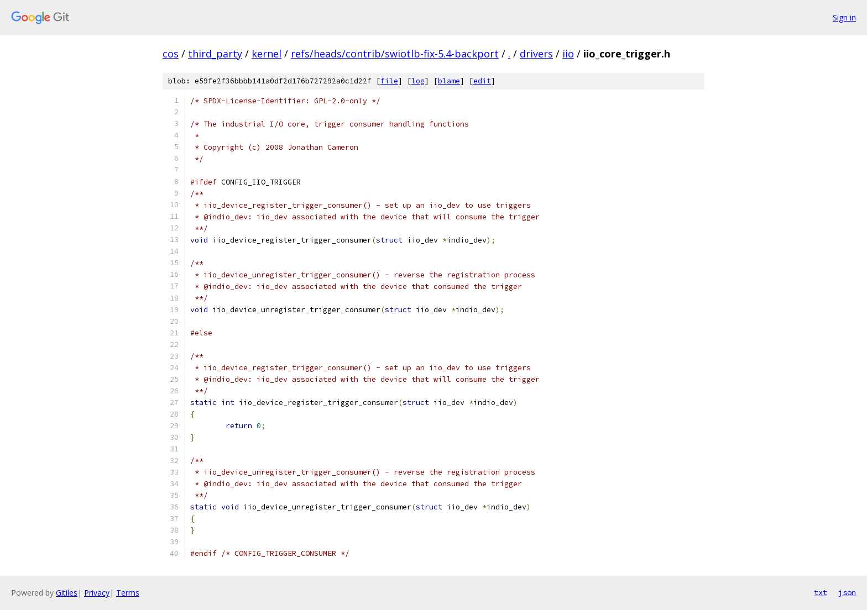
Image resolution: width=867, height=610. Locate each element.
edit (482, 81)
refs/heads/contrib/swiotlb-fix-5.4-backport (395, 53)
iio (568, 53)
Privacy (96, 592)
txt (820, 592)
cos (171, 53)
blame (449, 81)
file (389, 81)
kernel (266, 53)
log (418, 81)
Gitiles (66, 592)
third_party (215, 53)
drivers (536, 53)
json (847, 592)
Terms (127, 592)
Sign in (844, 17)
